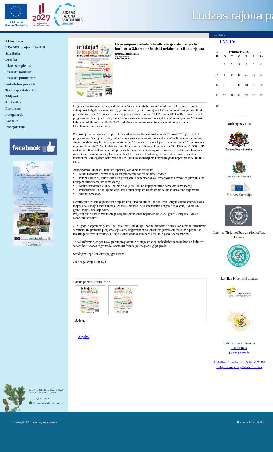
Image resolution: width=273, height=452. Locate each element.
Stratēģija (12, 53)
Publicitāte (13, 102)
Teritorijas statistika (20, 90)
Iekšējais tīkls (15, 127)
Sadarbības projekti (20, 84)
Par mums (13, 108)
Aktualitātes (14, 41)
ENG (224, 41)
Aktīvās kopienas (18, 66)
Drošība (11, 59)
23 (232, 95)
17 (239, 84)
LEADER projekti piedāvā (25, 47)
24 (239, 95)
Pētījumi (11, 96)
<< (217, 52)
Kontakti (12, 121)
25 (246, 95)
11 (246, 74)
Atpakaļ (84, 337)
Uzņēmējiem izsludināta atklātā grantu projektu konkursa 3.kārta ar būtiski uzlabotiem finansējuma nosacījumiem (159, 48)
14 (217, 84)
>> (261, 52)
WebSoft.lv (258, 422)
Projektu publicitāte (20, 78)
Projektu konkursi (19, 72)
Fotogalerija (14, 115)
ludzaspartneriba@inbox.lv (47, 402)
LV (232, 41)
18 (246, 84)
